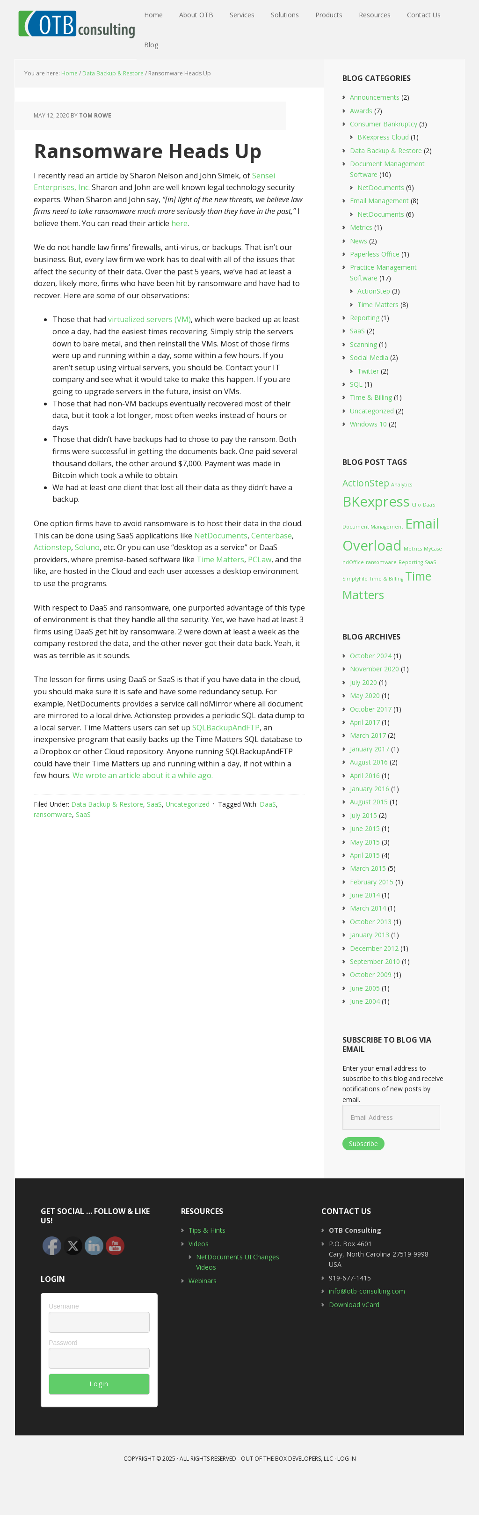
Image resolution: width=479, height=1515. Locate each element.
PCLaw (259, 592)
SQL (356, 417)
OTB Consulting (76, 23)
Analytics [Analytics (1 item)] (401, 518)
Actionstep (52, 580)
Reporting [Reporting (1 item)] (411, 595)
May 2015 (365, 874)
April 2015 (365, 888)
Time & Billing (371, 430)
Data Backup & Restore (107, 837)
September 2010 (375, 994)
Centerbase (271, 568)
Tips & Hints (207, 1263)
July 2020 (363, 715)
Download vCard (354, 1337)
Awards (361, 143)
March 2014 (368, 941)
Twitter (368, 403)
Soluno (87, 580)
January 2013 (369, 967)
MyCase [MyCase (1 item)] (433, 582)
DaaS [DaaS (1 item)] (429, 538)
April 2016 (365, 808)
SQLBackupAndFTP (226, 761)
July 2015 (363, 848)
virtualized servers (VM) (149, 352)
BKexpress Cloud (383, 170)
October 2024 (371, 688)
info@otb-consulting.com (367, 1324)
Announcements (374, 130)
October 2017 (371, 741)
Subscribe (363, 1176)
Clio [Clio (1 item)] (416, 538)
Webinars (203, 1313)
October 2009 (371, 1007)
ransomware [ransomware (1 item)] (381, 595)
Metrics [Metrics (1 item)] (413, 582)
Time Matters (220, 592)
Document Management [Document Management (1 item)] (372, 560)
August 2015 (369, 835)
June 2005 (365, 1021)
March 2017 (368, 768)
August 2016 (369, 795)
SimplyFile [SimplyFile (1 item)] (355, 612)
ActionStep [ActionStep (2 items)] (365, 516)
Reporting (364, 350)
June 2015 (365, 861)
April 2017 (365, 755)
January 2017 (369, 781)
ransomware (53, 847)
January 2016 (369, 821)
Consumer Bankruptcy (383, 157)
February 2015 (371, 914)
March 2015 (368, 901)
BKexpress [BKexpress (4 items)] (376, 534)
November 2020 (374, 702)
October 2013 (371, 954)
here (179, 256)
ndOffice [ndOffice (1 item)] (353, 595)
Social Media (369, 390)
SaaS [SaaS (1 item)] (430, 595)
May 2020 (365, 728)
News (358, 273)
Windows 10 (368, 457)
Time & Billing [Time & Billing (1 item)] (386, 612)
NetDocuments (220, 568)
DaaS (268, 837)
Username (64, 1339)
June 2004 (365, 1034)
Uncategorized (188, 837)
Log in (346, 1492)
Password (63, 1375)
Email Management (379, 233)
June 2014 (365, 928)
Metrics (361, 260)
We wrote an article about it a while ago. (143, 808)
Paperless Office (374, 287)
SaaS (154, 837)
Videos (199, 1276)
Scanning (363, 377)
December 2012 (374, 981)
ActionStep (373, 324)
